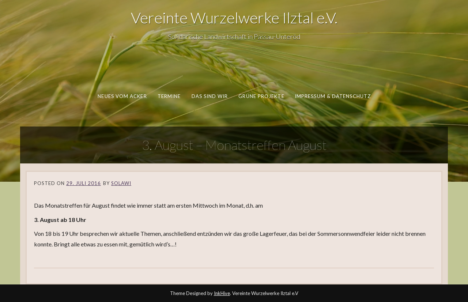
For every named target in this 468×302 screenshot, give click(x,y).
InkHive (222, 293)
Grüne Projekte (261, 96)
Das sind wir (209, 96)
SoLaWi (121, 183)
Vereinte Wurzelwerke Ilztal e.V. (234, 17)
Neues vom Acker (122, 96)
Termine (169, 96)
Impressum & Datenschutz (332, 96)
